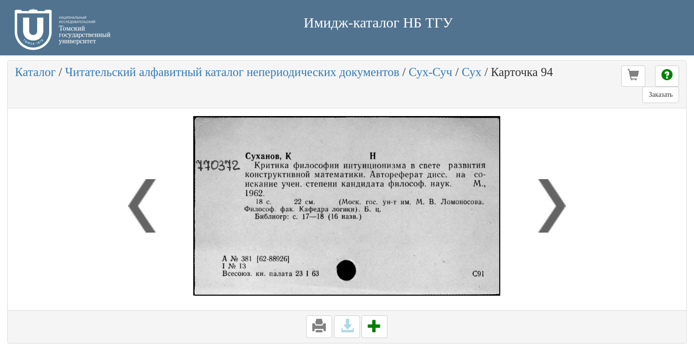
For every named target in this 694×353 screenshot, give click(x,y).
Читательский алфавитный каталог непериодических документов (232, 71)
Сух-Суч (431, 71)
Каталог (35, 71)
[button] (633, 76)
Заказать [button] (661, 94)
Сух (471, 71)
